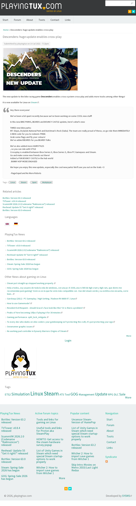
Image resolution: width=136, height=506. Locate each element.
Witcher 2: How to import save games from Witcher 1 (47, 470)
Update (101, 394)
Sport (34, 182)
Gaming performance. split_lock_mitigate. (27, 317)
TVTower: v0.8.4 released (14, 201)
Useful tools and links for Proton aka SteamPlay (49, 430)
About (29, 19)
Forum (17, 19)
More (128, 335)
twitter (133, 11)
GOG (74, 394)
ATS (62, 394)
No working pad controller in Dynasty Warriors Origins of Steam (37, 331)
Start (5, 19)
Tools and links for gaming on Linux (47, 421)
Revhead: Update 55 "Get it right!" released (23, 207)
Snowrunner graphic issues (20, 326)
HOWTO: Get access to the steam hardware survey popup (49, 442)
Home (6, 29)
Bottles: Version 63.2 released (17, 198)
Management (86, 394)
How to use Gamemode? (19, 303)
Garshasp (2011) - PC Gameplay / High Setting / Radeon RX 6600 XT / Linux (42, 298)
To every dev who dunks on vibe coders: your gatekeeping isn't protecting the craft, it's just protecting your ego (61, 321)
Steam (35, 102)
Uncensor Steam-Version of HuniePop (83, 421)
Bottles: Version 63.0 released (17, 210)
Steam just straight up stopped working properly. (31, 283)
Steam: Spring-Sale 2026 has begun (23, 264)
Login (68, 340)
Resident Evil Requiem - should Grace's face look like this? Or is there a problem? (46, 307)
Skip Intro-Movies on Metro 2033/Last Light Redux (84, 467)
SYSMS (127, 496)
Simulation (20, 394)
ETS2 (8, 394)
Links (68, 19)
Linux (13, 182)
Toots (42, 19)
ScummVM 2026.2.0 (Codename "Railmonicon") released (29, 204)
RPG (110, 394)
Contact (55, 19)
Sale (122, 394)
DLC (116, 394)
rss (129, 11)
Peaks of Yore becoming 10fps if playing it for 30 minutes (34, 312)
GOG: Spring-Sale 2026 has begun (22, 268)
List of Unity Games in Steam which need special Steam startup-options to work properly (49, 456)
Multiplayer (46, 182)
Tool (67, 394)
